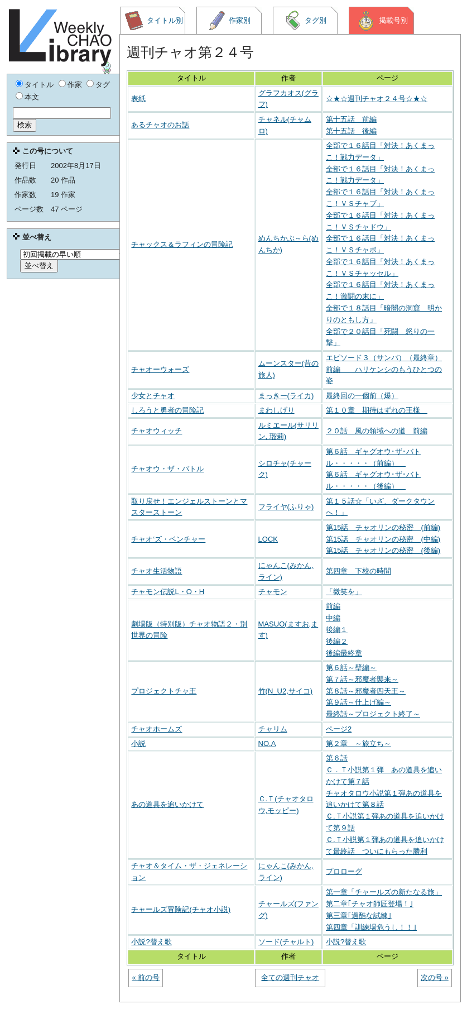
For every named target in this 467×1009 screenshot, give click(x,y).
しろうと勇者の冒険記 (167, 410)
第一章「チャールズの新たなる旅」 (384, 892)
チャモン (272, 591)
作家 (75, 84)
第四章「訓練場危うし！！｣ (371, 927)
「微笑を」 (344, 591)
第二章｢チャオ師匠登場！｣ (369, 904)
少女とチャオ (153, 395)
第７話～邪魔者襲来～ (362, 679)
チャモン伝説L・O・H (167, 591)
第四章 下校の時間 (358, 571)
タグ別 (305, 21)
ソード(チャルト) (286, 942)
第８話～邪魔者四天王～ (366, 691)
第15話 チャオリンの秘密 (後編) (383, 550)
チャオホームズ (156, 729)
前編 (333, 606)
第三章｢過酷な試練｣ (359, 915)
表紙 (138, 98)
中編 (333, 618)
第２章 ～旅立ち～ (358, 743)
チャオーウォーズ (160, 369)
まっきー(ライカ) (286, 395)
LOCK (268, 539)
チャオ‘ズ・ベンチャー (168, 539)
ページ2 (339, 729)
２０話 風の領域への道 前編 (376, 431)
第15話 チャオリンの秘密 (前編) (383, 527)
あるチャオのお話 (160, 125)
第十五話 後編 (351, 131)
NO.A (267, 743)
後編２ (337, 641)
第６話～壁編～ (351, 667)
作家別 (229, 21)
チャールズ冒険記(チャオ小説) (180, 909)
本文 (32, 97)
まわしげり (276, 410)
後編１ (337, 629)
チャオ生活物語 (156, 571)
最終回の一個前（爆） (362, 395)
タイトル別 (153, 21)
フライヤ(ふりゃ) (286, 507)
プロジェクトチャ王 (163, 691)
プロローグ (344, 871)
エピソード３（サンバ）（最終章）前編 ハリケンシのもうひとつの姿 (384, 369)
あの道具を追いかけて (167, 804)
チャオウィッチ (156, 431)
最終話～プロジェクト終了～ (373, 714)
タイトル (39, 84)
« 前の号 (146, 977)
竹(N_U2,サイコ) (285, 691)
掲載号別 (382, 21)
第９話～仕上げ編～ (358, 702)
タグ (102, 84)
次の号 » (435, 977)
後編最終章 (344, 653)
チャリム (272, 729)
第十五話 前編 (351, 119)
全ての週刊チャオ (290, 977)
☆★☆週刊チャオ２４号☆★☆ (376, 98)
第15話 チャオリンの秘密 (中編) (383, 539)
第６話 (337, 758)
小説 (138, 743)
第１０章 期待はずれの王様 (376, 410)
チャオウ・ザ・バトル (167, 469)
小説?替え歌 (151, 942)
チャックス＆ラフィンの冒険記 (182, 244)
